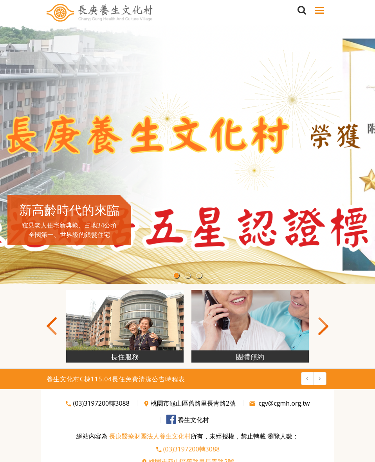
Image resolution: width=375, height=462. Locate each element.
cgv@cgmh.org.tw (279, 403)
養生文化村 (187, 419)
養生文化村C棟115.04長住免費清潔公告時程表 (116, 379)
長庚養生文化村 (100, 13)
